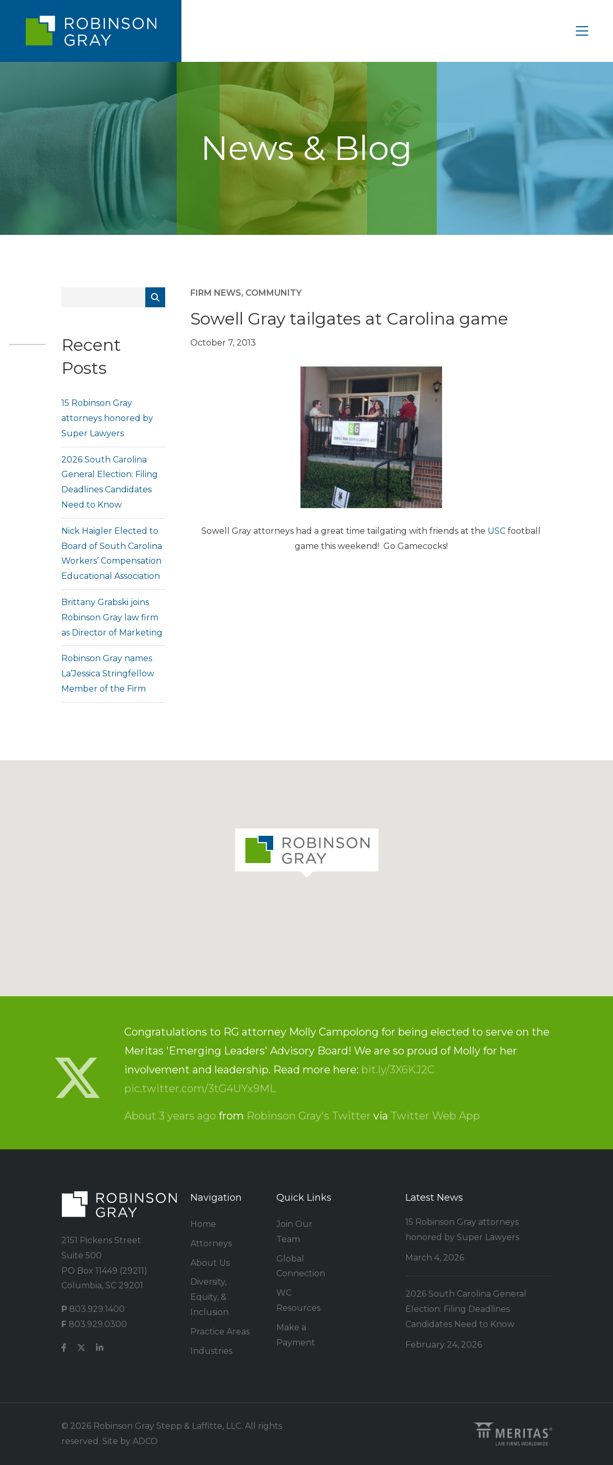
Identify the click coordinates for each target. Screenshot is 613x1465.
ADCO (145, 1441)
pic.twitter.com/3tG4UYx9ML (200, 1088)
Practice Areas (220, 1332)
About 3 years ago (170, 1115)
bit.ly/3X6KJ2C (398, 1069)
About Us (210, 1263)
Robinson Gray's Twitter (308, 1115)
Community (273, 293)
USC (498, 531)
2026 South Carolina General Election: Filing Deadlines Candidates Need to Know (465, 1309)
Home (203, 1224)
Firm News (215, 293)
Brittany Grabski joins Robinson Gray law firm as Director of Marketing (112, 617)
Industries (211, 1351)
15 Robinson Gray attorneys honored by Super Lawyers (107, 418)
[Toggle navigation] (582, 31)
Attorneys (211, 1243)
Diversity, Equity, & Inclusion (209, 1297)
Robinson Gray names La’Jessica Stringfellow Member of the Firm (107, 673)
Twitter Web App (435, 1115)
